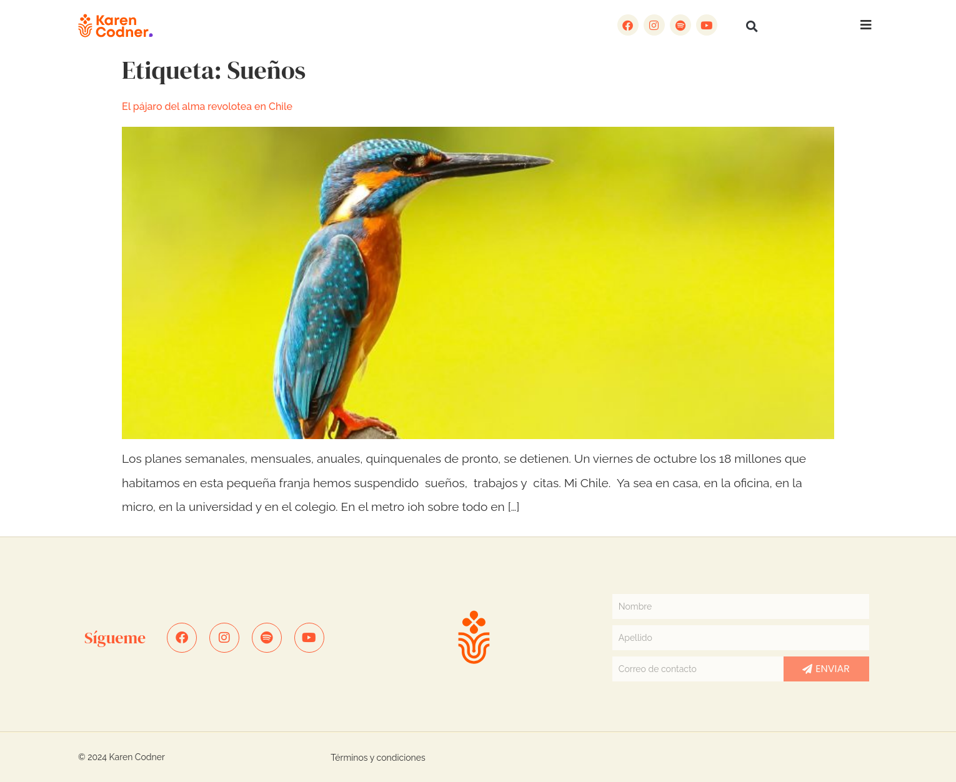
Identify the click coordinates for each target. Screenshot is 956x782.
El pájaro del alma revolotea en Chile (207, 106)
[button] (752, 26)
